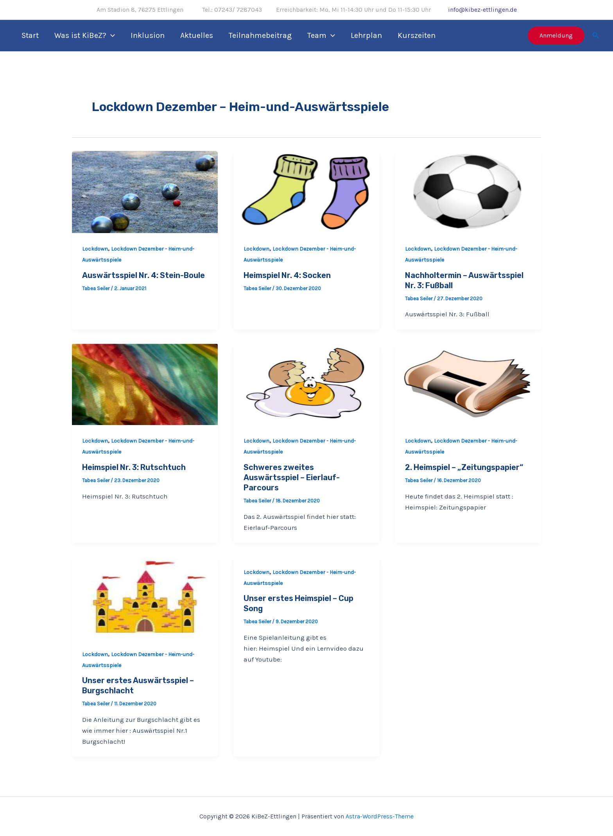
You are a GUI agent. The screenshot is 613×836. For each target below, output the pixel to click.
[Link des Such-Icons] (595, 35)
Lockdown (95, 249)
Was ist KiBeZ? (84, 35)
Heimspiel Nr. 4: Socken (287, 275)
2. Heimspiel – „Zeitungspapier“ (464, 467)
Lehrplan (366, 35)
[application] (110, 35)
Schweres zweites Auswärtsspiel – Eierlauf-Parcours (292, 477)
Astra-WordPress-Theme (380, 816)
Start (30, 35)
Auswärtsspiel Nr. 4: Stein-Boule (143, 275)
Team (321, 35)
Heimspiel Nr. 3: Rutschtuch (134, 467)
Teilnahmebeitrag (260, 35)
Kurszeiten (417, 35)
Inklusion (148, 35)
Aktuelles (196, 35)
